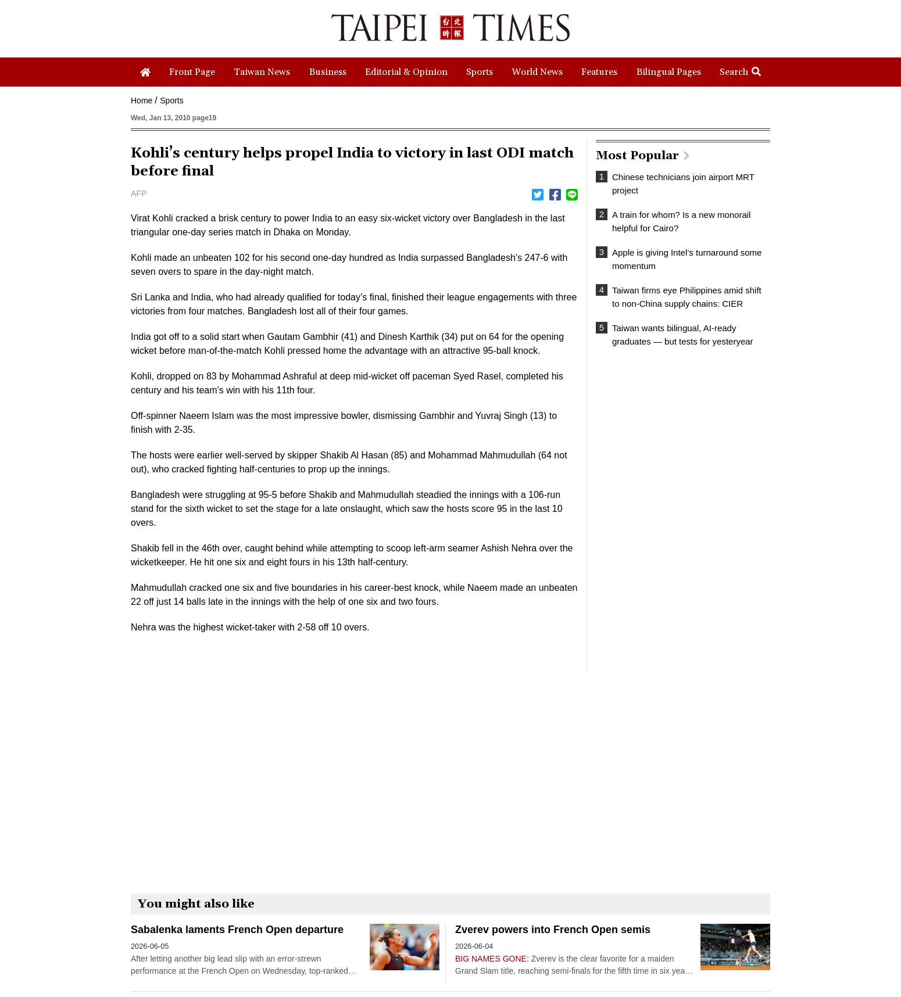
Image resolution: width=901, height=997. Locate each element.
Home (141, 100)
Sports (171, 100)
